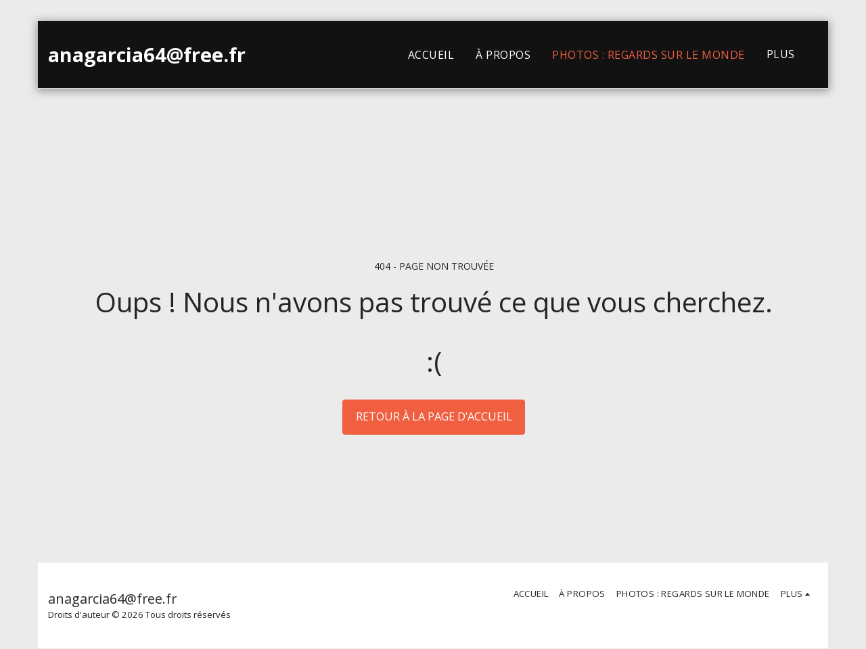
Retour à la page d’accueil (434, 416)
